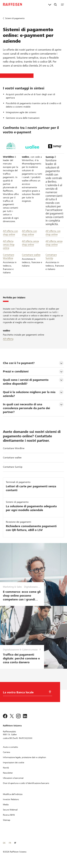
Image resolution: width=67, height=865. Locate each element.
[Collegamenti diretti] (50, 4)
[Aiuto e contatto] (10, 747)
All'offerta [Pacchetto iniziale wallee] (8, 338)
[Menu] (62, 4)
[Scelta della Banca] (24, 693)
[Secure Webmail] (10, 810)
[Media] (6, 804)
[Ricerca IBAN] (9, 815)
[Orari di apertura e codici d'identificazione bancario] (26, 783)
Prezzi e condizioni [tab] (16, 371)
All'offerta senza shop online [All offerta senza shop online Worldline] (8, 244)
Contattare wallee (31, 254)
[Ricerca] (55, 4)
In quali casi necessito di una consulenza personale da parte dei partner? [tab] (27, 408)
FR (10, 843)
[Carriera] (6, 752)
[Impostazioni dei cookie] (13, 762)
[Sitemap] (6, 820)
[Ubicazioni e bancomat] (13, 778)
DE (4, 843)
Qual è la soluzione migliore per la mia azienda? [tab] (29, 394)
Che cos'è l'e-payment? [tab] (19, 363)
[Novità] (6, 767)
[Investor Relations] (11, 799)
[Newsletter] (8, 773)
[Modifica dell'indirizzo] (12, 794)
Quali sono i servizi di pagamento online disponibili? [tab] (26, 381)
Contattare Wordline (13, 448)
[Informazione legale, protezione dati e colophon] (24, 757)
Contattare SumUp (12, 466)
